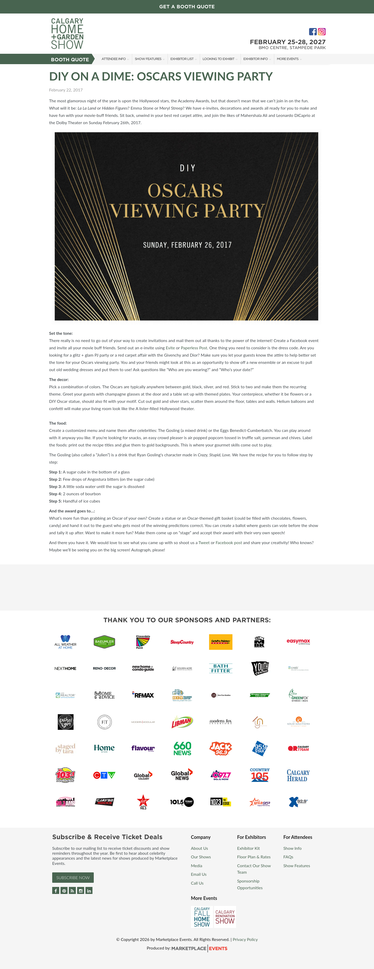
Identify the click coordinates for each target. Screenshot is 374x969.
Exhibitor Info (255, 59)
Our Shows (201, 856)
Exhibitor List (181, 59)
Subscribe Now (73, 877)
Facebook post (229, 542)
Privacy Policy (245, 939)
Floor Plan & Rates (254, 856)
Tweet (204, 542)
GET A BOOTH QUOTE (187, 6)
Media (196, 865)
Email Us (198, 874)
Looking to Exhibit (218, 59)
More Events (287, 59)
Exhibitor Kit (248, 848)
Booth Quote (70, 59)
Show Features (148, 59)
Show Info (292, 848)
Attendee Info (114, 59)
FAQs (288, 856)
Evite (170, 347)
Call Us (197, 882)
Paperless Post (194, 347)
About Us (199, 848)
